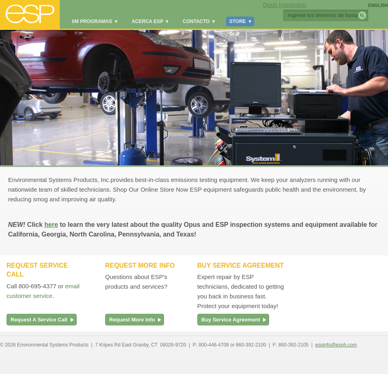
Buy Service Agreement (230, 320)
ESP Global (30, 14)
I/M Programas (94, 21)
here (51, 224)
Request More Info (132, 320)
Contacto (199, 21)
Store (240, 21)
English (378, 5)
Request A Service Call (39, 320)
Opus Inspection (284, 4)
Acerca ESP (150, 21)
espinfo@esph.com (336, 345)
